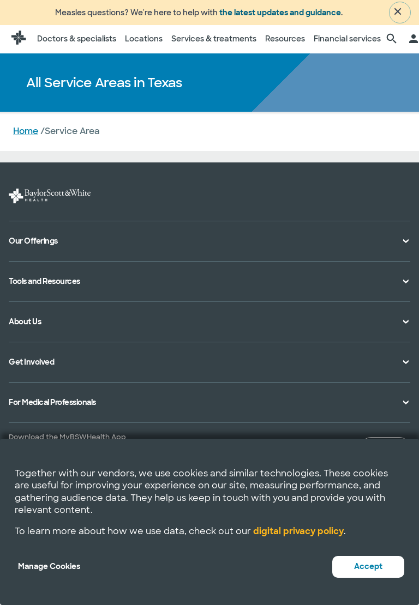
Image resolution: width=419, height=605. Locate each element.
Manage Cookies (49, 566)
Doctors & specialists (76, 42)
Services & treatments (213, 42)
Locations (144, 42)
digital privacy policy (298, 531)
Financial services (347, 42)
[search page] (392, 42)
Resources (285, 42)
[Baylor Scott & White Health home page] (18, 42)
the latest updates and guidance (280, 14)
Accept (368, 566)
